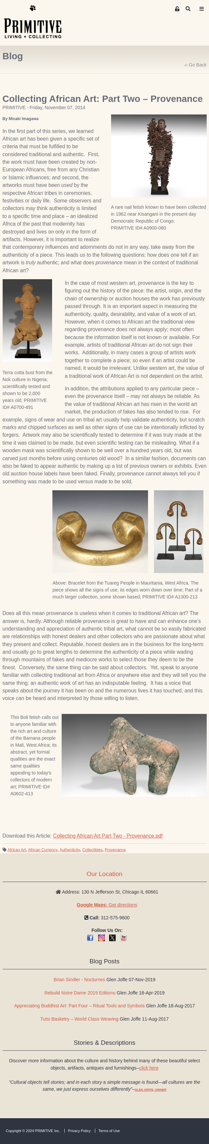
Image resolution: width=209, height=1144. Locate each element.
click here (149, 1068)
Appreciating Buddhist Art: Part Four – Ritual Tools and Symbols (79, 1005)
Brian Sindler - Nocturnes (79, 979)
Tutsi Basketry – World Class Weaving (79, 1019)
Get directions (107, 904)
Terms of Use (109, 1131)
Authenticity (70, 850)
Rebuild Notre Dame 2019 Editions (80, 992)
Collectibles (92, 850)
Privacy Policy (79, 1131)
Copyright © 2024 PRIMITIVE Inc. (33, 1131)
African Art (17, 850)
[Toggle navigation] (201, 9)
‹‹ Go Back (196, 64)
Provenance (115, 850)
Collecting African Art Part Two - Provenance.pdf (108, 836)
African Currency (42, 850)
